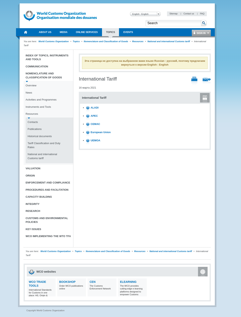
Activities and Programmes (41, 99)
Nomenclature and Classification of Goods (106, 41)
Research (33, 210)
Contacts (33, 122)
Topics (76, 41)
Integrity (32, 203)
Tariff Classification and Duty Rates (44, 145)
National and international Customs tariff (168, 41)
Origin (30, 175)
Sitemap (173, 13)
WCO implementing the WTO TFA (48, 236)
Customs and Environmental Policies (47, 220)
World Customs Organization (53, 41)
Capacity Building (39, 196)
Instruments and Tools (38, 106)
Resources (137, 41)
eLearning (128, 281)
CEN (93, 281)
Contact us (189, 13)
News (29, 92)
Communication (37, 66)
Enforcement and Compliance (48, 182)
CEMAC (95, 124)
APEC (94, 115)
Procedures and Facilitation (47, 189)
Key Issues (33, 229)
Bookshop (67, 281)
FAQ (202, 13)
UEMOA (95, 140)
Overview (31, 85)
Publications (35, 129)
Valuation (33, 168)
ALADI (95, 107)
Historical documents (40, 136)
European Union (101, 132)
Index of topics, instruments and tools (47, 57)
